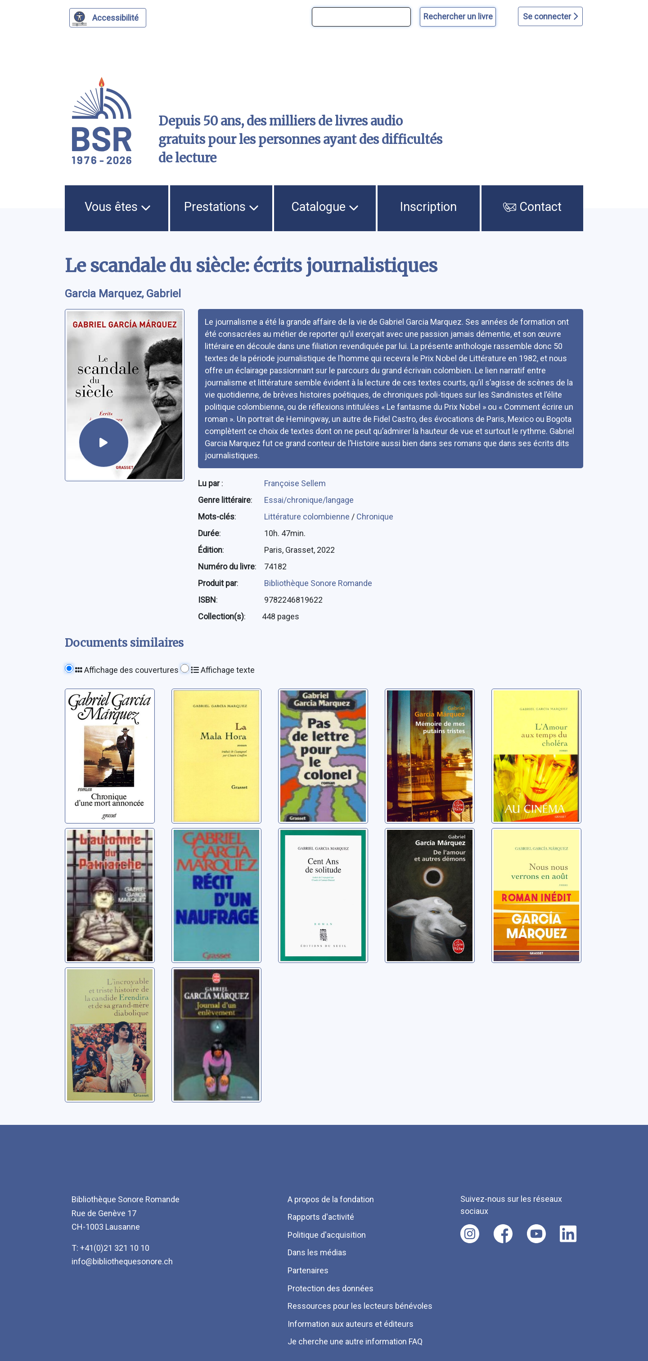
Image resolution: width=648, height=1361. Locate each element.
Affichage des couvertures (127, 670)
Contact (532, 207)
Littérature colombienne (307, 516)
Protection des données (331, 1288)
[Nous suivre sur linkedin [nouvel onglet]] (568, 1233)
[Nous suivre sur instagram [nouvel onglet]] (469, 1233)
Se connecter (550, 16)
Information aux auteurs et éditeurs (351, 1324)
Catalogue (325, 207)
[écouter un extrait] (104, 442)
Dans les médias (317, 1252)
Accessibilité (116, 16)
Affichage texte (223, 670)
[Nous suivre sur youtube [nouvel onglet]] (536, 1233)
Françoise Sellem (295, 483)
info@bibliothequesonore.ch (122, 1261)
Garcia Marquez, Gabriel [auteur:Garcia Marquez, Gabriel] (123, 293)
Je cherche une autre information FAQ (355, 1341)
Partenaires (308, 1270)
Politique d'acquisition (327, 1235)
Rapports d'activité (321, 1217)
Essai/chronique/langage (309, 500)
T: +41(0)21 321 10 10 (110, 1248)
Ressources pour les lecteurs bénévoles (360, 1306)
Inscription (428, 207)
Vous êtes (118, 207)
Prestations (221, 207)
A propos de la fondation (331, 1199)
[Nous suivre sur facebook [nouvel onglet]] (503, 1233)
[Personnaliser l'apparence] (108, 17)
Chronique (374, 516)
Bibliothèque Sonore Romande (318, 583)
